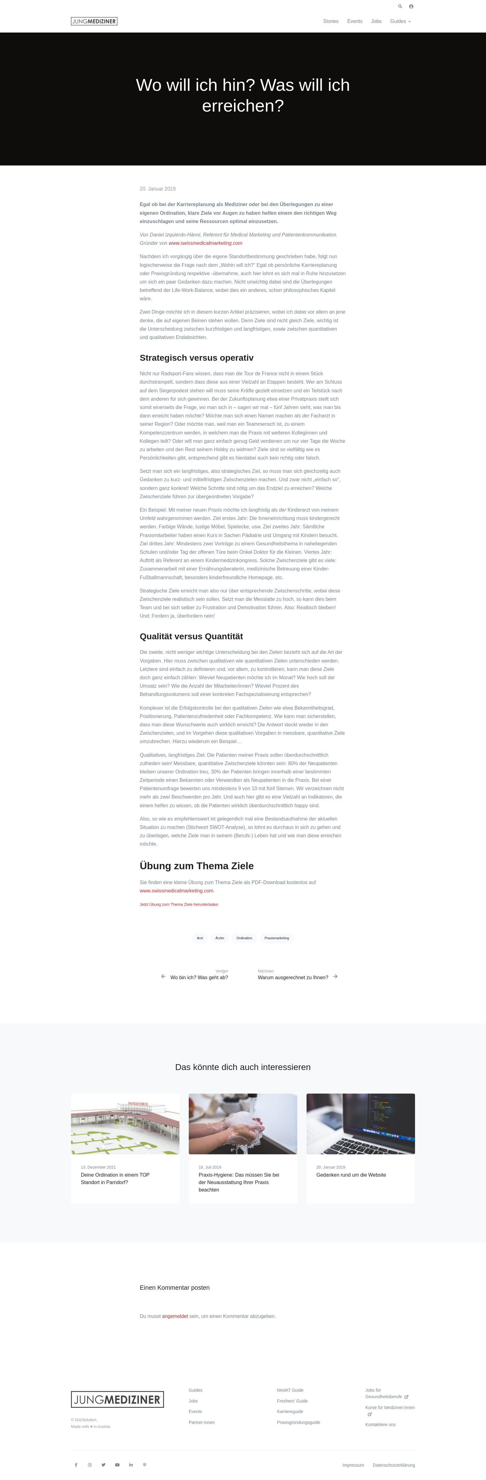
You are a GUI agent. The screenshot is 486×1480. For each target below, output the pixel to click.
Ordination (244, 938)
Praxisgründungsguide (298, 1422)
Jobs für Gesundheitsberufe (387, 1393)
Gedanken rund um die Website (351, 1175)
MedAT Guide (290, 1390)
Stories (331, 21)
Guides (398, 21)
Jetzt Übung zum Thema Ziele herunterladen (179, 904)
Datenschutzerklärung (394, 1465)
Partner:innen (202, 1422)
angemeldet (175, 1316)
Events (355, 21)
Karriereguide (290, 1411)
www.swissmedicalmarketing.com (205, 243)
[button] (400, 6)
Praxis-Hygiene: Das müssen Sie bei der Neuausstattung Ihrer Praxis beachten (239, 1182)
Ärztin (219, 938)
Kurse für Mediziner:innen (390, 1410)
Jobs (376, 21)
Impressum (353, 1465)
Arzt (200, 938)
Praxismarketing (277, 938)
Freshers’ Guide (292, 1401)
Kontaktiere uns (380, 1424)
